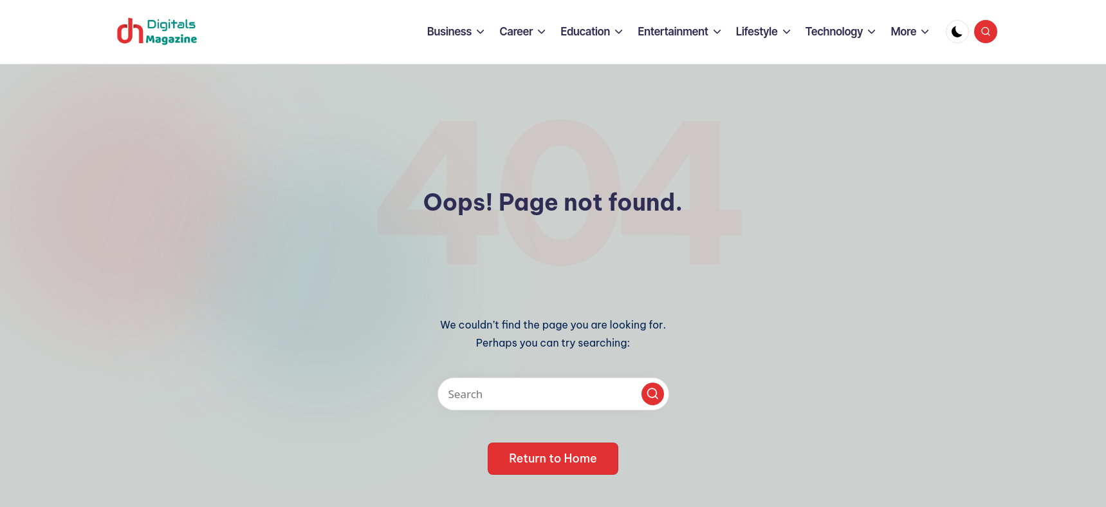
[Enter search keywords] (553, 394)
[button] (652, 394)
